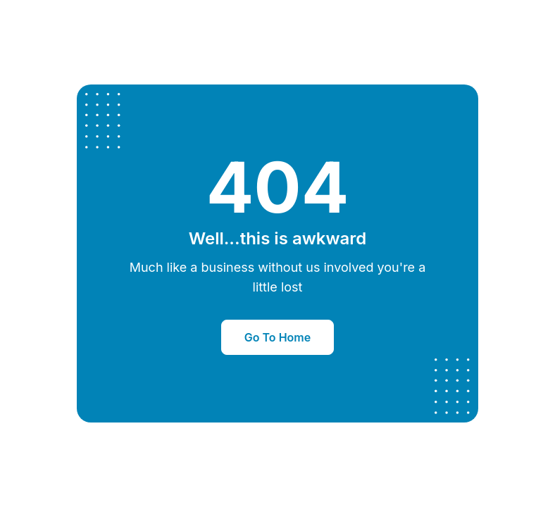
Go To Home (277, 337)
